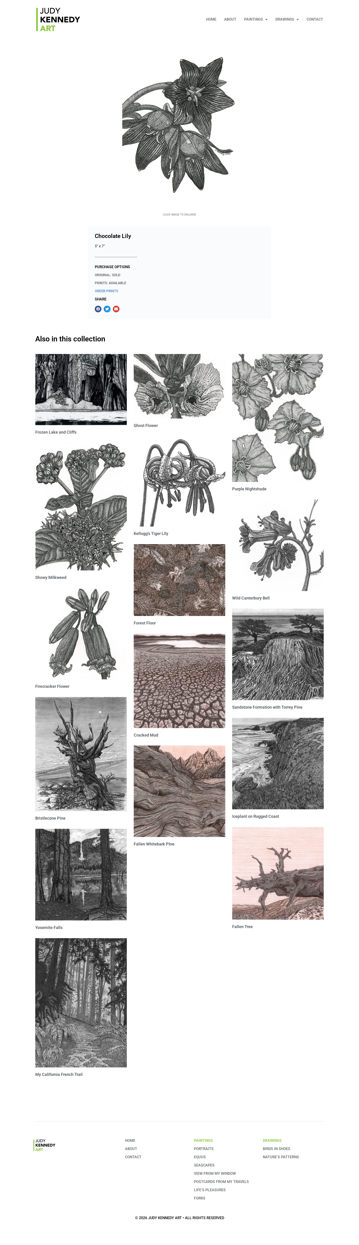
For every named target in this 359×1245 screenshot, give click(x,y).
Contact (315, 19)
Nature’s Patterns (281, 1157)
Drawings (287, 19)
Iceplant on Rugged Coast (255, 816)
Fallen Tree (242, 926)
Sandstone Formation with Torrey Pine (267, 707)
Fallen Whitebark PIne (154, 844)
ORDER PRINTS (106, 291)
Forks (199, 1198)
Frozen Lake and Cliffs (55, 432)
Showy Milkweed (50, 577)
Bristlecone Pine (50, 818)
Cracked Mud (146, 735)
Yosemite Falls (49, 927)
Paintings (256, 19)
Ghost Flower (146, 425)
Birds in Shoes (276, 1149)
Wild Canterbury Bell (251, 598)
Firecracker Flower (52, 686)
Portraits (204, 1149)
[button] (98, 309)
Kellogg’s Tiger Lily (151, 533)
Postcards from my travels (221, 1182)
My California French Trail (59, 1074)
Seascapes (204, 1165)
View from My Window (215, 1173)
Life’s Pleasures (210, 1190)
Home (211, 19)
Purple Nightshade (249, 488)
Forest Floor (145, 623)
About (230, 19)
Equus (200, 1157)
